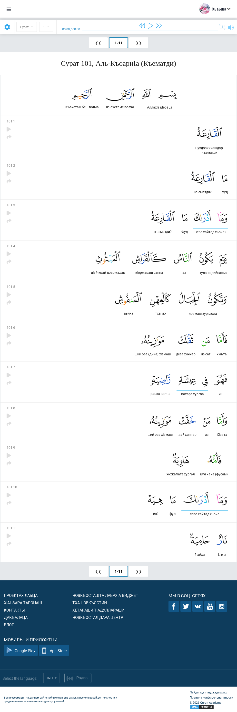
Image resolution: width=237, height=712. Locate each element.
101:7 (11, 367)
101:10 (12, 487)
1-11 (119, 42)
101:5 (11, 286)
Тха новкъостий (89, 602)
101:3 (11, 205)
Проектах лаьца (21, 595)
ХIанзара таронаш (23, 602)
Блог (9, 624)
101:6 (11, 327)
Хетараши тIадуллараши (98, 610)
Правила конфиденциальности (211, 697)
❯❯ (139, 42)
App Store (54, 650)
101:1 (11, 121)
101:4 (11, 245)
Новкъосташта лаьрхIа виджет (105, 595)
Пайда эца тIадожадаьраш (208, 692)
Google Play (20, 650)
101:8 (11, 407)
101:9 (11, 447)
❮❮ (98, 42)
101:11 (12, 528)
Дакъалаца (16, 617)
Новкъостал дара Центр (97, 617)
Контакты (14, 610)
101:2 (11, 165)
